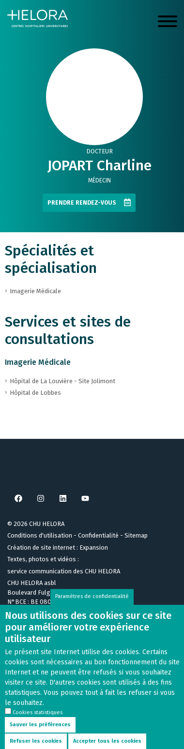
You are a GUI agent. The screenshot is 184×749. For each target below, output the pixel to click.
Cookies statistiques (37, 721)
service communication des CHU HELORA (63, 571)
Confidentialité (98, 535)
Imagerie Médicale (38, 362)
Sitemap (136, 535)
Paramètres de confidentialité (92, 605)
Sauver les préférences (40, 733)
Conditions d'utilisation (39, 535)
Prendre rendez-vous (81, 202)
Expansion (93, 547)
